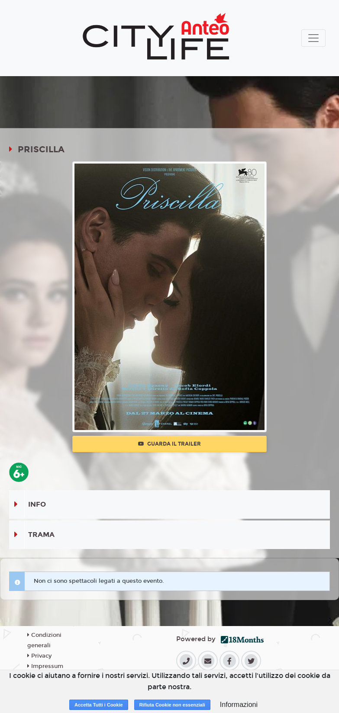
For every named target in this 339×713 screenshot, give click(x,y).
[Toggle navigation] (313, 38)
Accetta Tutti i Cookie (98, 704)
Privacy (39, 655)
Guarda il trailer (169, 444)
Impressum (45, 666)
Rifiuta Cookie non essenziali (172, 704)
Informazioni (239, 704)
